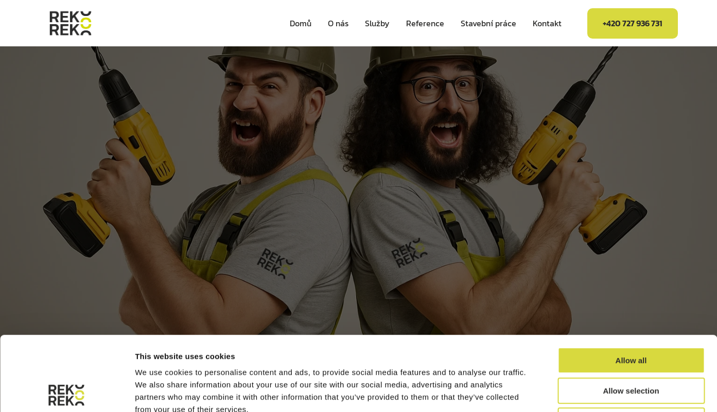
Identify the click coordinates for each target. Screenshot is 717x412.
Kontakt (547, 23)
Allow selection (631, 316)
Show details (540, 391)
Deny (631, 346)
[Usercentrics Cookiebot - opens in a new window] (67, 392)
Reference (425, 23)
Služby (377, 23)
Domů (300, 23)
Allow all (631, 286)
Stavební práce (488, 23)
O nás (338, 23)
